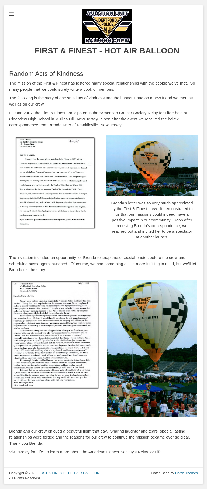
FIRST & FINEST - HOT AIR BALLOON (106, 50)
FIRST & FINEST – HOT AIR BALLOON (68, 473)
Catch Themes (186, 473)
